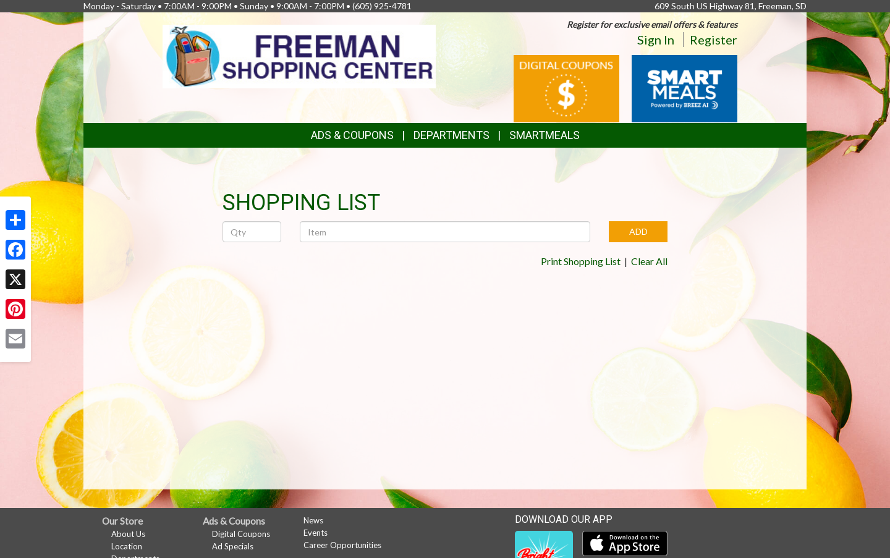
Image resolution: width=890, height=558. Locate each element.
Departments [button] (451, 135)
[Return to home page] (299, 55)
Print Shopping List (581, 261)
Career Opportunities (342, 545)
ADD (638, 231)
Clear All (649, 261)
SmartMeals (544, 135)
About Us (128, 534)
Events (315, 533)
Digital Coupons (241, 534)
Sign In (655, 39)
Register (713, 39)
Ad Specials (232, 546)
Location (126, 546)
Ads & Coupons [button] (352, 135)
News (313, 520)
